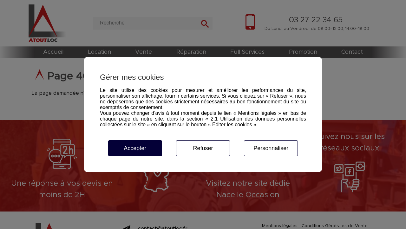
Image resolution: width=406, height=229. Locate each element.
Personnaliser (270, 148)
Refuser (203, 148)
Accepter (135, 148)
